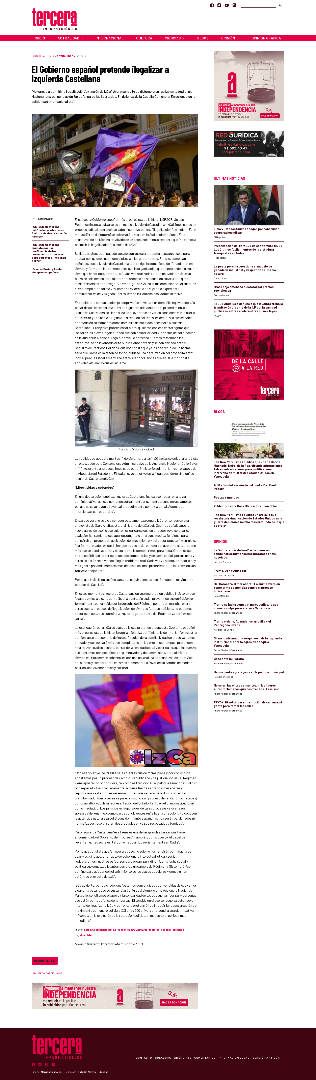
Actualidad (65, 56)
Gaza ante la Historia (229, 659)
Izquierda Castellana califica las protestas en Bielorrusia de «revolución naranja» (49, 231)
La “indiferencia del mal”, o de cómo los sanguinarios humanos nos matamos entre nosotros (245, 553)
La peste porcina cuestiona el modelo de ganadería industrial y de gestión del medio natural (245, 269)
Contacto (143, 1057)
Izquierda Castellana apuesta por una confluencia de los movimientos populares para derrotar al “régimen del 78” (49, 252)
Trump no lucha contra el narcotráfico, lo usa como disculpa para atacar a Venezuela (246, 606)
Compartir (44, 961)
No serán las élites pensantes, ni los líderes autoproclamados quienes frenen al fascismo (247, 687)
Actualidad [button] (69, 38)
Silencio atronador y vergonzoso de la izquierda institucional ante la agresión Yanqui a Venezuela (248, 641)
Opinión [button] (228, 38)
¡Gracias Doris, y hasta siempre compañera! (47, 270)
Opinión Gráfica (266, 38)
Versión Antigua (266, 1057)
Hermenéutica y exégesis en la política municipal (249, 672)
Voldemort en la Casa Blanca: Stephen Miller (245, 506)
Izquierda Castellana (47, 973)
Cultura (144, 38)
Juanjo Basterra (43, 56)
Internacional (110, 38)
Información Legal (233, 1057)
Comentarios (204, 1057)
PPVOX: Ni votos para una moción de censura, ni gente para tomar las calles (248, 704)
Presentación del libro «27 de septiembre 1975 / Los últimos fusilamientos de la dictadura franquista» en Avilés (248, 249)
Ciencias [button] (173, 38)
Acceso (103, 1072)
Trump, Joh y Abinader (230, 570)
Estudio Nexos (87, 1072)
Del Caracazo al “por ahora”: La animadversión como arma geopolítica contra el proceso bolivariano (247, 587)
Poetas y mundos (226, 497)
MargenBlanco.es (51, 1072)
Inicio (40, 38)
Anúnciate (182, 1057)
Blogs (203, 38)
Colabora (162, 1057)
